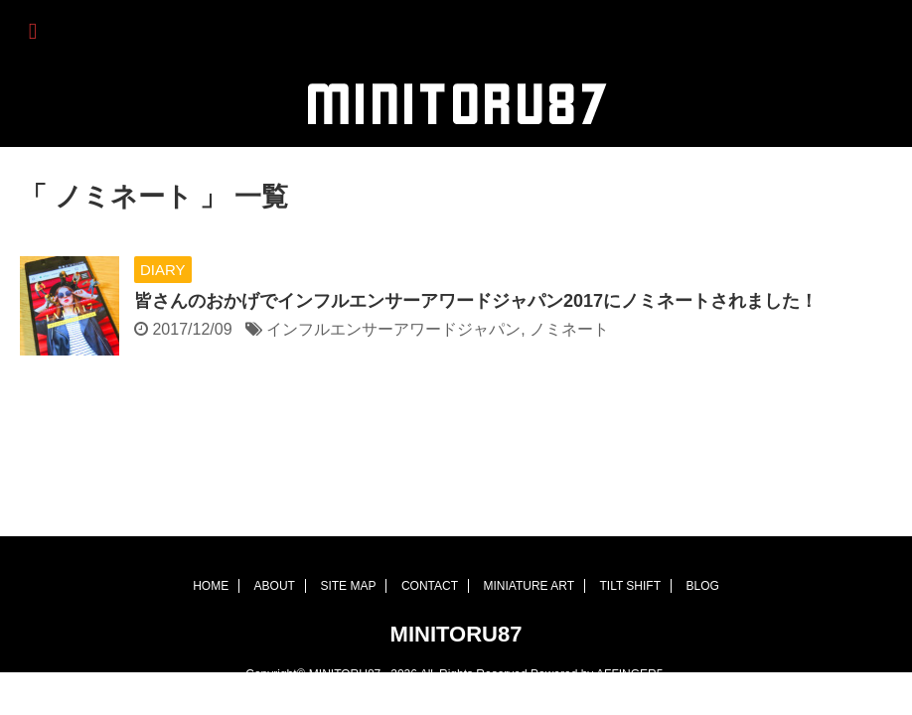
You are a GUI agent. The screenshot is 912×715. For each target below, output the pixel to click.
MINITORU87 (456, 592)
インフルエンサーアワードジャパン (393, 329)
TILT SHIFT (630, 544)
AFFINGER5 (629, 633)
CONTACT (429, 544)
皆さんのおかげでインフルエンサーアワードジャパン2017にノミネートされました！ (476, 301)
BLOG (701, 544)
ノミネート (569, 329)
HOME (210, 544)
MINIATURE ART (528, 544)
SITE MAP (348, 544)
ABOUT (274, 544)
